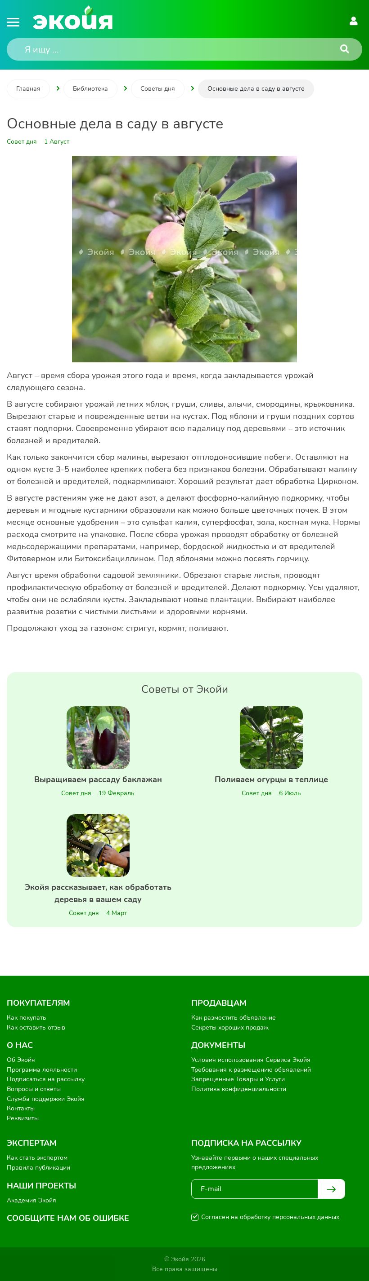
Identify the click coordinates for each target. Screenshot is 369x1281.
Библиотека (90, 88)
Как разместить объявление (233, 1017)
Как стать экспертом (37, 1157)
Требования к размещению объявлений (251, 1069)
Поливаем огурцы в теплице (271, 779)
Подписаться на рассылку (46, 1079)
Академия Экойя (31, 1200)
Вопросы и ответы (34, 1089)
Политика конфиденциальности (238, 1089)
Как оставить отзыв (36, 1027)
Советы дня (157, 88)
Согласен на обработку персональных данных (270, 1217)
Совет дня (76, 793)
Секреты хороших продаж (230, 1027)
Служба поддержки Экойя (46, 1099)
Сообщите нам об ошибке (68, 1218)
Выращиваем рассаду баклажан (98, 779)
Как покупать (26, 1017)
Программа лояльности (42, 1069)
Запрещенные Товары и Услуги (238, 1079)
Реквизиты (23, 1118)
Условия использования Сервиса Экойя (250, 1060)
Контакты (21, 1108)
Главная (28, 88)
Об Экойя (21, 1060)
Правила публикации (38, 1167)
